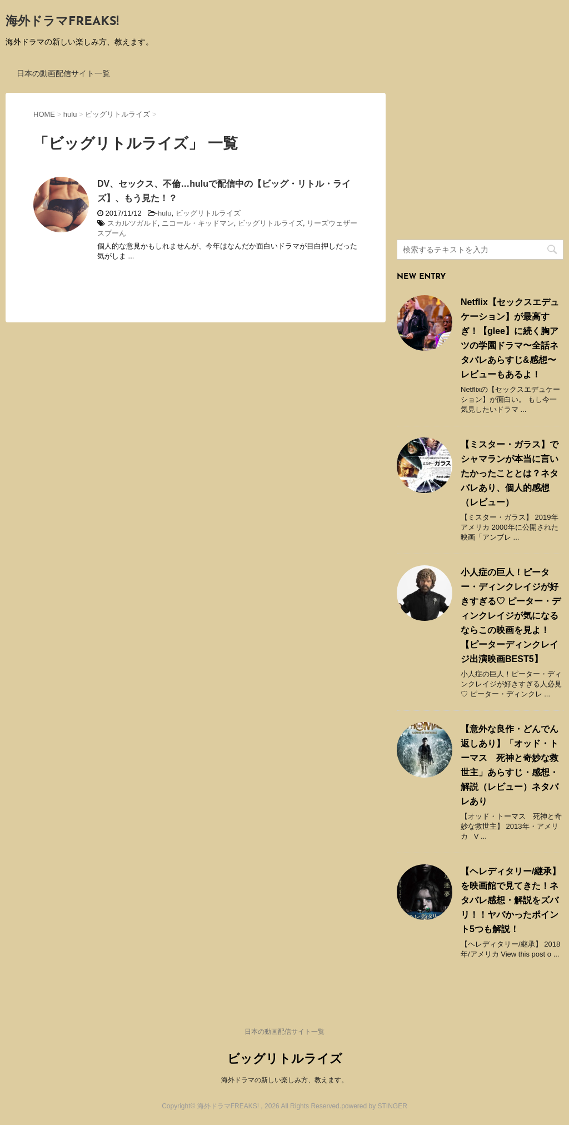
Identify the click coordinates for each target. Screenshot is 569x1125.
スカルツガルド (132, 223)
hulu (165, 213)
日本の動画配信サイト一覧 (63, 73)
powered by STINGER (374, 1106)
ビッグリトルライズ (208, 213)
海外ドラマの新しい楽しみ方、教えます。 (284, 1080)
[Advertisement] (480, 162)
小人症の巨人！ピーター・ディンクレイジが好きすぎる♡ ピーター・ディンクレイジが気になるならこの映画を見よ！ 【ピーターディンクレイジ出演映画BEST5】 (511, 616)
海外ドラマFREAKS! (62, 22)
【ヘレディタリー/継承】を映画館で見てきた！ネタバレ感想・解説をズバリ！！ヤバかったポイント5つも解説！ (511, 900)
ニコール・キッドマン (198, 223)
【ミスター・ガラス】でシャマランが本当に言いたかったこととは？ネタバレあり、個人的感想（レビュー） (509, 473)
